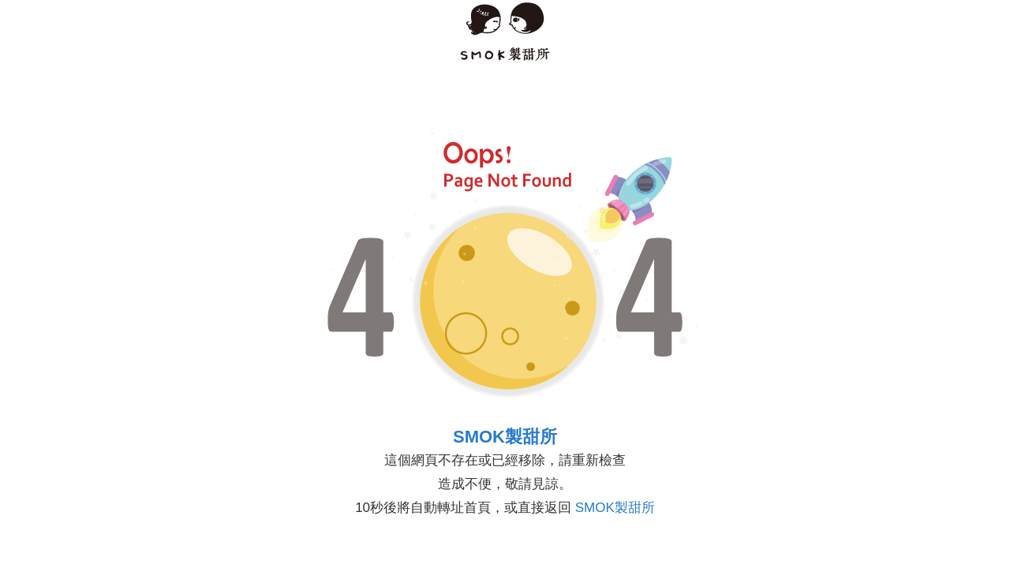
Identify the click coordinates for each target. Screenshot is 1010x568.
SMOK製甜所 (505, 437)
